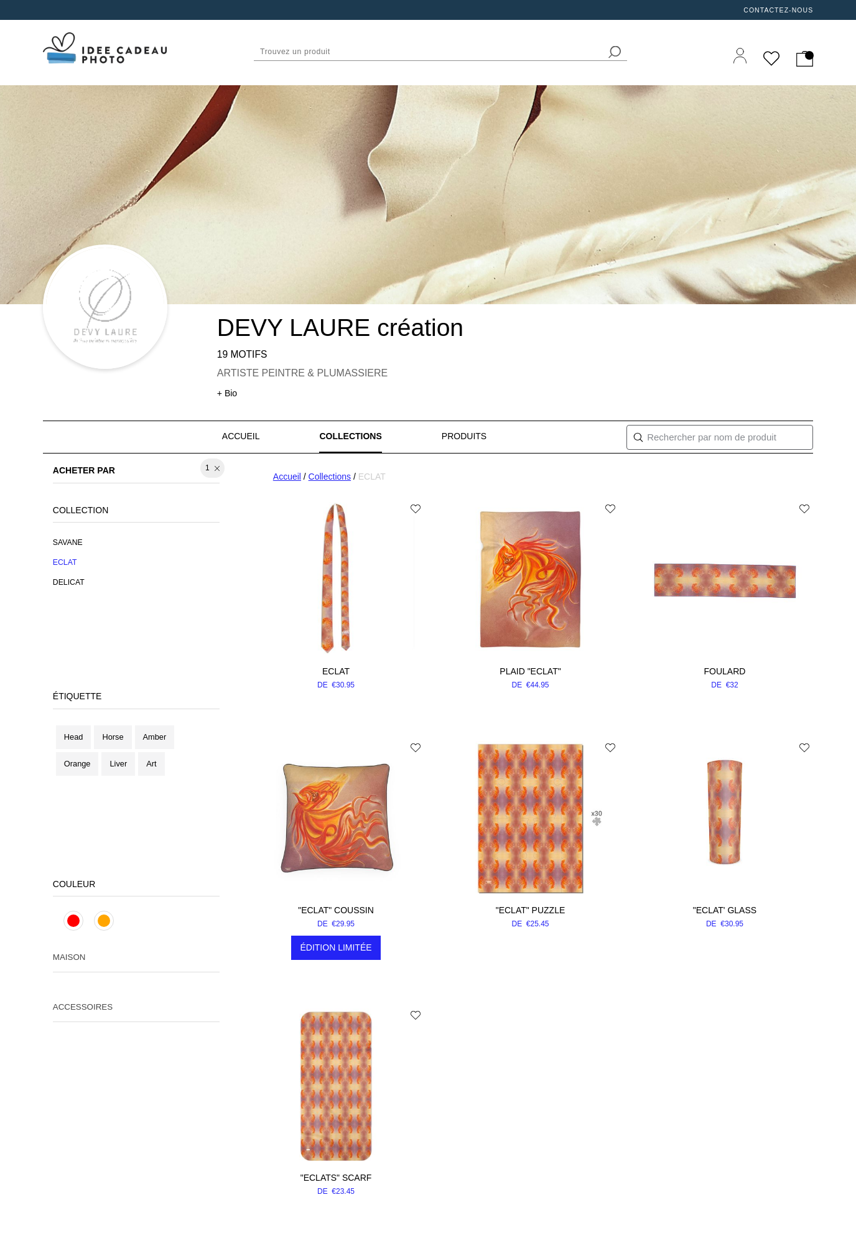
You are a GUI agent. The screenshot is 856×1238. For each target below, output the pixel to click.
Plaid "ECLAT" (530, 671)
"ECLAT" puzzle (530, 910)
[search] (614, 52)
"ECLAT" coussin (336, 910)
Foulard (725, 671)
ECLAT (336, 671)
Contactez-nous (778, 10)
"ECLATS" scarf (336, 1178)
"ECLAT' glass (724, 910)
